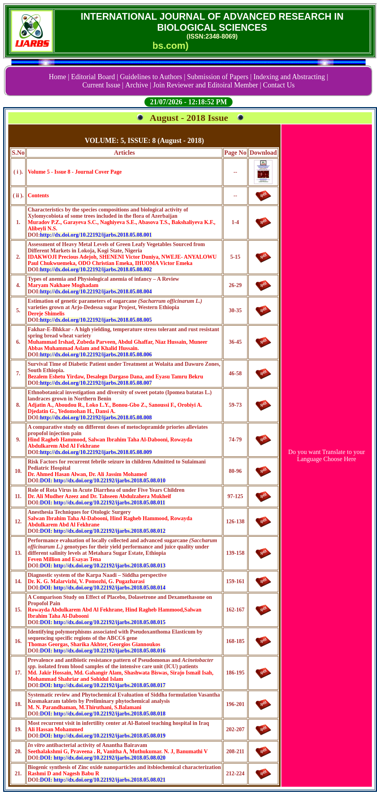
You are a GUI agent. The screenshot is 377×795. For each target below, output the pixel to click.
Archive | (138, 85)
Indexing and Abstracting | (290, 77)
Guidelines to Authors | (152, 77)
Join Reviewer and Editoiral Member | (207, 85)
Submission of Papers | (219, 77)
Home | (59, 77)
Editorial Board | (94, 77)
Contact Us (279, 85)
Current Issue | (103, 85)
